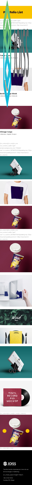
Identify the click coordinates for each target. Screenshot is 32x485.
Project (14, 134)
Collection (3, 134)
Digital (9, 134)
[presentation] (4, 431)
